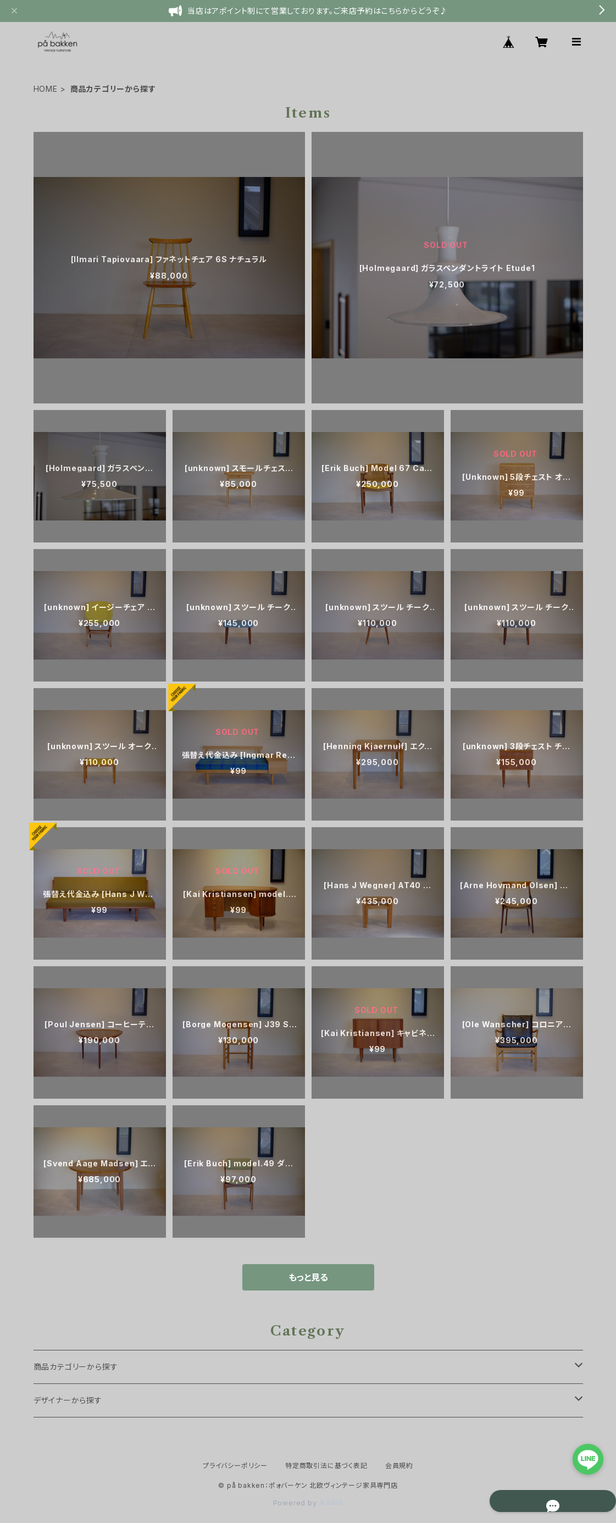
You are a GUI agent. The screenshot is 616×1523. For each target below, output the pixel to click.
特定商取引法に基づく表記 (326, 1465)
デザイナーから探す (68, 1400)
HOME (46, 88)
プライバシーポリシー (235, 1465)
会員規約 (399, 1465)
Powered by (308, 1503)
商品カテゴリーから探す (76, 1366)
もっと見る (308, 1277)
